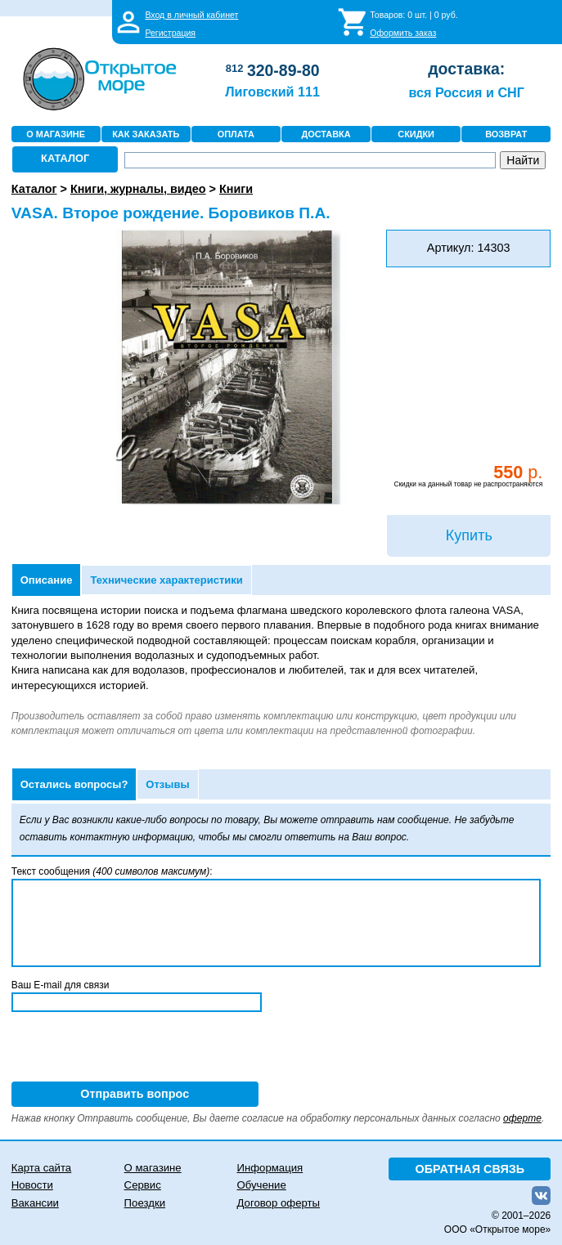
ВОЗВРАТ (506, 134)
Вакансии (35, 1203)
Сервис (142, 1185)
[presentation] (135, 1050)
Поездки (144, 1203)
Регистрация (170, 33)
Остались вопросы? (74, 784)
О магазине (153, 1168)
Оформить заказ (403, 33)
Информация (269, 1168)
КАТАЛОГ (65, 158)
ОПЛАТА (236, 134)
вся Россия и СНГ (466, 92)
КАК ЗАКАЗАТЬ (145, 134)
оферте (522, 1118)
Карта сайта (41, 1168)
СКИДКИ (416, 134)
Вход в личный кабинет (191, 15)
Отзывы (167, 784)
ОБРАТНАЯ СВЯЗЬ (470, 1169)
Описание (46, 580)
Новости (32, 1185)
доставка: (466, 69)
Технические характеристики (166, 580)
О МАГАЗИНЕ (55, 134)
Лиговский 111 (272, 91)
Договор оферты (278, 1203)
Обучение (260, 1185)
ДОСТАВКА (325, 134)
